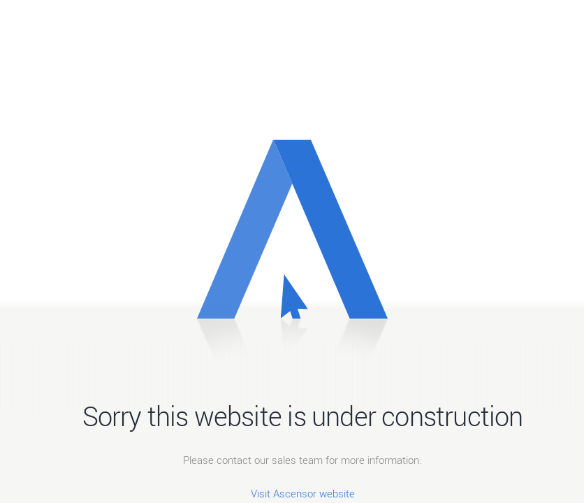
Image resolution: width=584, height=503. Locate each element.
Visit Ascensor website (303, 493)
